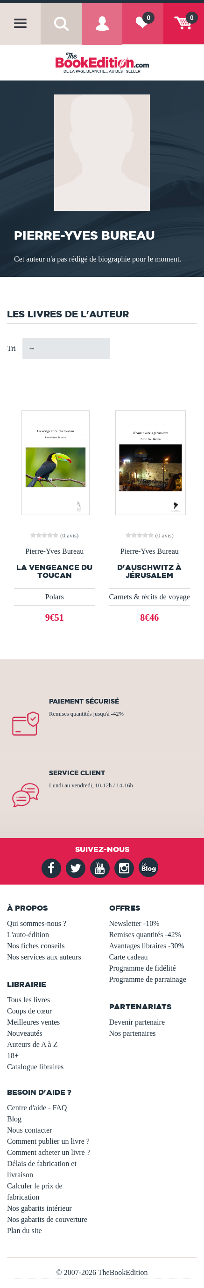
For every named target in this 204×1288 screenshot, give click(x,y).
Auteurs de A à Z (32, 1044)
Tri (11, 348)
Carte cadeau (128, 957)
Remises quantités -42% (145, 935)
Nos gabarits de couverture (47, 1219)
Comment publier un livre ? (48, 1141)
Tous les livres (28, 1000)
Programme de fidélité (142, 968)
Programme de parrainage (147, 979)
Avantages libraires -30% (146, 946)
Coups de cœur (29, 1011)
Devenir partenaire (137, 1022)
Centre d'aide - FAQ (37, 1108)
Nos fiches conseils (36, 946)
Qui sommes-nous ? (36, 923)
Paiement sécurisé (84, 701)
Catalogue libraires (35, 1067)
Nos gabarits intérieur (39, 1208)
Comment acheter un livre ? (48, 1152)
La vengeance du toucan (54, 571)
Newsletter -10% (134, 923)
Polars (54, 597)
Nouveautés (24, 1033)
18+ (13, 1056)
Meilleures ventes (33, 1022)
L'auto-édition (28, 935)
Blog (14, 1119)
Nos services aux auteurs (44, 957)
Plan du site (24, 1230)
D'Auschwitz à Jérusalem (149, 571)
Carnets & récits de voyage (149, 597)
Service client (77, 773)
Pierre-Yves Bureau (54, 551)
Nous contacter (29, 1130)
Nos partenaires (132, 1033)
